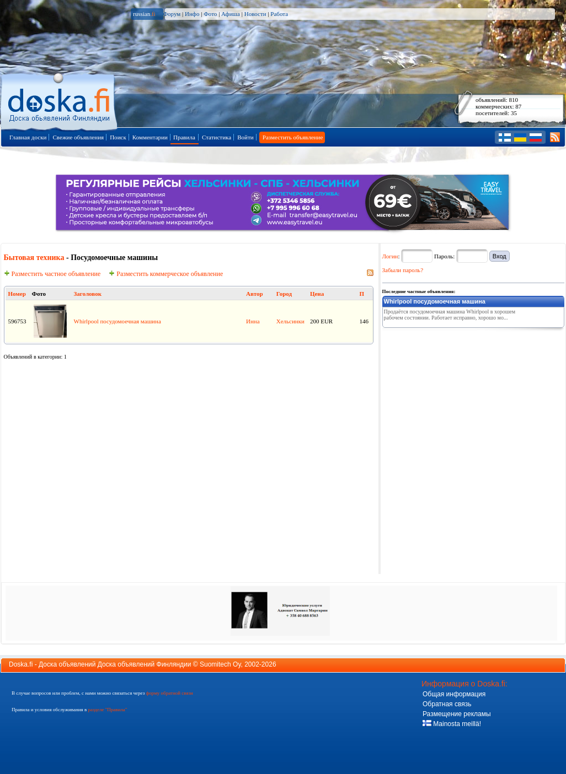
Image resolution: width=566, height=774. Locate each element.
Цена (317, 293)
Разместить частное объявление (52, 274)
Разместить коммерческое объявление (166, 274)
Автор (254, 293)
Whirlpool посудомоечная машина (117, 321)
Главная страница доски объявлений (60, 100)
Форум (171, 13)
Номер (17, 293)
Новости (255, 13)
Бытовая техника (34, 257)
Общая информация (454, 694)
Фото (210, 13)
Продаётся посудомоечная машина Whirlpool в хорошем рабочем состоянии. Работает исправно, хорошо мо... (450, 314)
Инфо (192, 13)
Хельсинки (290, 321)
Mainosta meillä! (452, 724)
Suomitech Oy (220, 664)
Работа (279, 13)
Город (284, 293)
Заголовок (88, 293)
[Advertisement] (465, 400)
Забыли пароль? (403, 270)
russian (144, 13)
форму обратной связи (169, 693)
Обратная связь (447, 704)
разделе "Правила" (107, 709)
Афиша (230, 13)
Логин (390, 256)
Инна (253, 321)
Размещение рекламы (457, 714)
